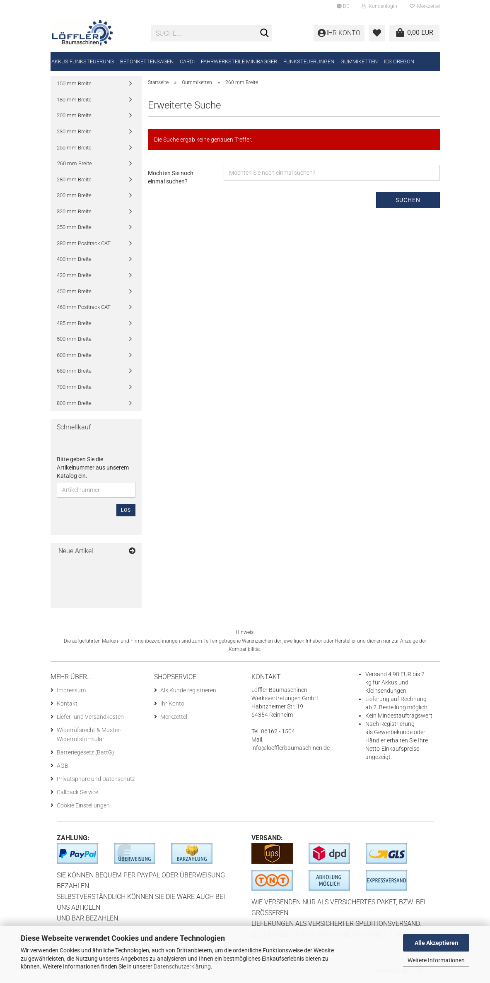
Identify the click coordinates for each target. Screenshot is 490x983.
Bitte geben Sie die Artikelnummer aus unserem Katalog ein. (93, 469)
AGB (62, 767)
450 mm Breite (74, 293)
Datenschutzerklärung (182, 966)
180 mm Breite (74, 102)
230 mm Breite (74, 133)
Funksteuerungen (308, 61)
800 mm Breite (74, 405)
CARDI (187, 61)
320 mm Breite (74, 213)
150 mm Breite (74, 85)
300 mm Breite (74, 197)
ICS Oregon (399, 61)
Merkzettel (425, 6)
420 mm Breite (74, 277)
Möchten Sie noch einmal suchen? (170, 179)
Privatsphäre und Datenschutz (96, 781)
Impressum (71, 692)
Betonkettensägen (147, 61)
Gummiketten (359, 61)
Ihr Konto (172, 705)
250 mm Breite (74, 149)
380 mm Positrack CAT (84, 245)
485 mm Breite (74, 325)
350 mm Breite (74, 229)
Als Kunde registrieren (188, 692)
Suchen (408, 202)
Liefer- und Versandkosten (90, 719)
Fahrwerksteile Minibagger (239, 61)
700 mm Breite (74, 389)
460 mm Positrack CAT (84, 309)
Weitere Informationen (436, 960)
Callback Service (77, 794)
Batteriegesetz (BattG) (85, 754)
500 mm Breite (74, 341)
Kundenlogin (379, 6)
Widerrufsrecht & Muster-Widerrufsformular (89, 736)
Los (126, 512)
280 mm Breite (74, 181)
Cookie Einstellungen (83, 807)
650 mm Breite (74, 373)
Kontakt (67, 705)
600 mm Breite (74, 357)
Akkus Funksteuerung (82, 61)
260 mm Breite (74, 165)
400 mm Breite (74, 261)
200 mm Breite (74, 117)
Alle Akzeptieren (436, 943)
